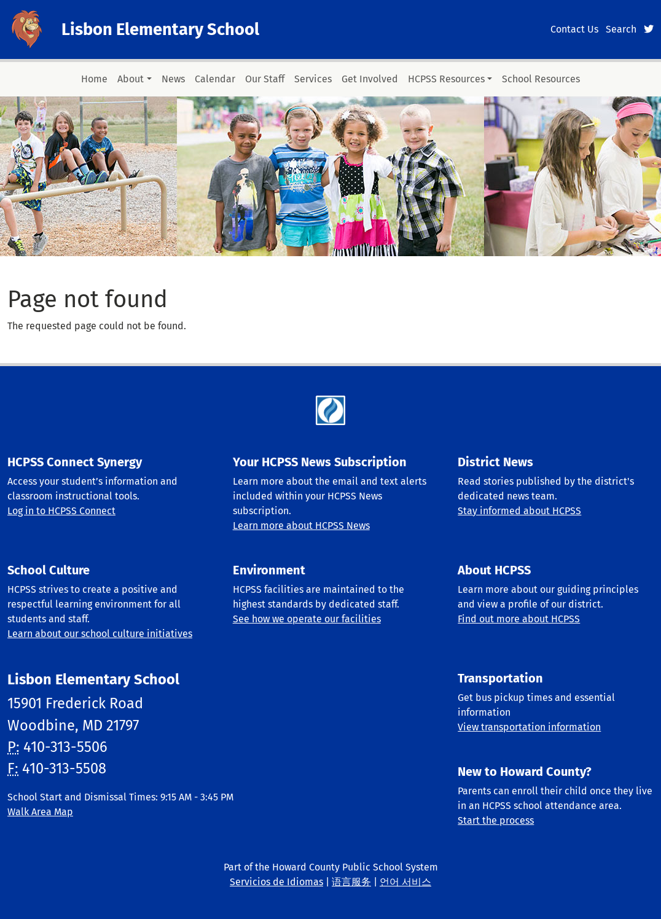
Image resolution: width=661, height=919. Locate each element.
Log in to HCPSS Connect (61, 511)
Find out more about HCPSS (519, 619)
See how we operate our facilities (307, 619)
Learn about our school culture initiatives (99, 633)
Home (94, 79)
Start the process (496, 820)
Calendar (215, 79)
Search (621, 29)
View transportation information (529, 727)
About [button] (130, 79)
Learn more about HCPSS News (301, 525)
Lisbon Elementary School (160, 29)
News (173, 79)
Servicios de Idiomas (276, 882)
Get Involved (370, 79)
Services (313, 79)
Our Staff (264, 79)
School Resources (541, 79)
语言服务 (351, 882)
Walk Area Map (40, 812)
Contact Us (574, 29)
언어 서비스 (405, 882)
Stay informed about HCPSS (519, 511)
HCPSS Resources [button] (446, 79)
